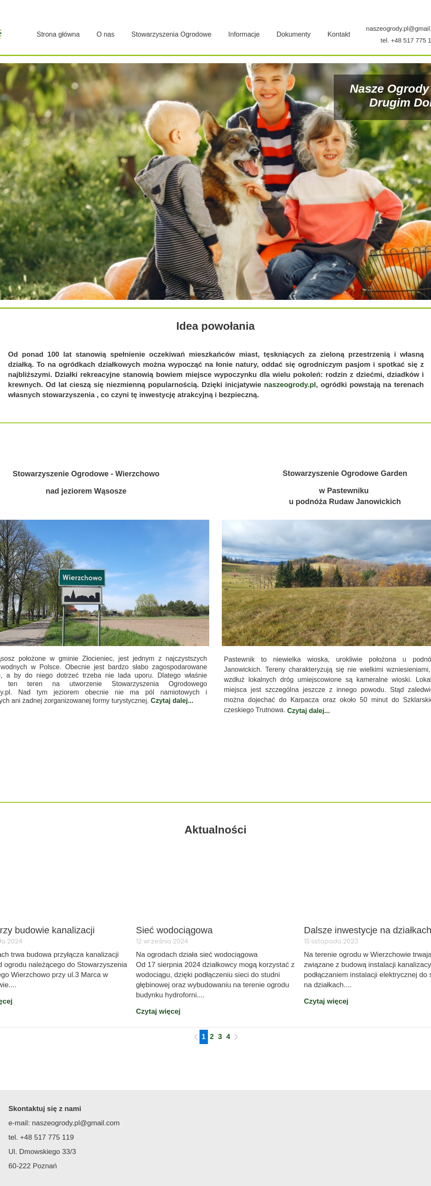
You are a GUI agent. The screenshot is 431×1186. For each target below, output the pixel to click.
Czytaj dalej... (172, 700)
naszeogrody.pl (290, 385)
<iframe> (326, 1138)
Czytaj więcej (158, 1011)
